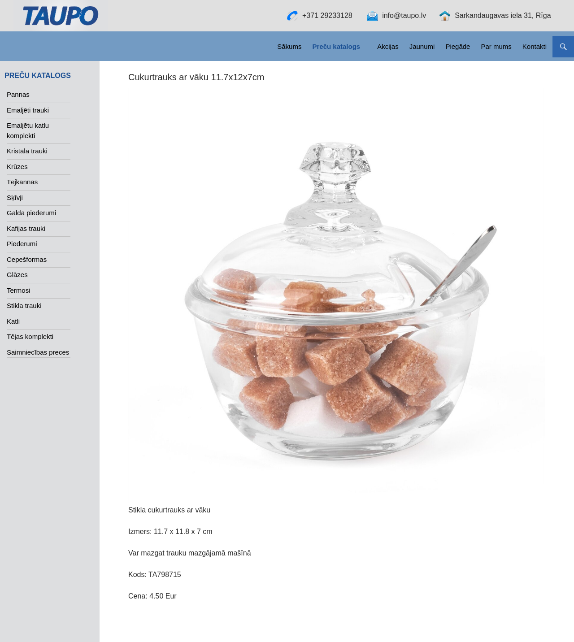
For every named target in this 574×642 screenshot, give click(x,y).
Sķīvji (15, 197)
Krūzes (17, 166)
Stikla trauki (24, 305)
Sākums (289, 46)
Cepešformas (27, 259)
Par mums (496, 46)
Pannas (18, 94)
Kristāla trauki (27, 151)
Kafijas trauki (26, 228)
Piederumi (22, 243)
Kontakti (534, 46)
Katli (13, 321)
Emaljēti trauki (28, 110)
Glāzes (17, 274)
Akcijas (388, 46)
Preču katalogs (336, 46)
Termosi (18, 290)
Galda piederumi (31, 213)
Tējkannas (22, 182)
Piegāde (457, 46)
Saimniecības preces (38, 352)
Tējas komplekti (30, 336)
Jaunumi (422, 46)
